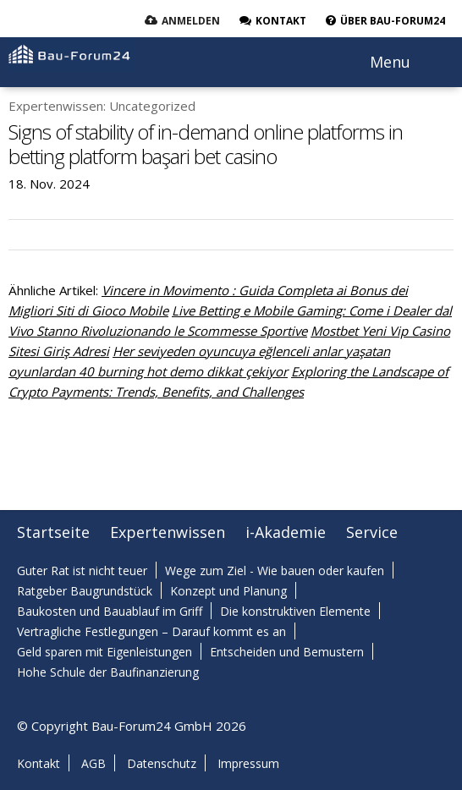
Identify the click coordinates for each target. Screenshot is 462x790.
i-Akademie (285, 532)
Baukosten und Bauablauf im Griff (109, 611)
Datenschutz (161, 763)
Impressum (248, 763)
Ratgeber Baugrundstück (84, 591)
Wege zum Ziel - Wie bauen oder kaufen (274, 570)
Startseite (53, 532)
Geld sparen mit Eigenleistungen (104, 652)
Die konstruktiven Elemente (295, 611)
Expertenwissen (167, 532)
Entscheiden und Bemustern (287, 652)
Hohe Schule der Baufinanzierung (108, 672)
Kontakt (38, 763)
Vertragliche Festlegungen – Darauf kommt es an (151, 631)
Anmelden (191, 21)
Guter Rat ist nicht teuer (82, 570)
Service (372, 532)
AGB (93, 763)
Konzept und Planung (228, 591)
